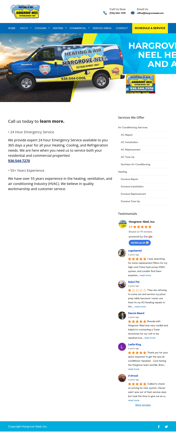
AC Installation (129, 142)
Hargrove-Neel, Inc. (142, 221)
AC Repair (127, 134)
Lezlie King (134, 344)
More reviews (143, 404)
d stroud (133, 375)
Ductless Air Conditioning (135, 164)
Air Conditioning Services (132, 127)
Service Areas (102, 28)
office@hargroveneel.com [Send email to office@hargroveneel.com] (150, 13)
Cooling (40, 28)
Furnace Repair (129, 179)
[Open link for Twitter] (166, 426)
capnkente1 (135, 250)
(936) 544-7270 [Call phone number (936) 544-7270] (117, 13)
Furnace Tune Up (130, 201)
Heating (58, 28)
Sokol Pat (133, 282)
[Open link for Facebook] (158, 426)
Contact (122, 28)
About (24, 28)
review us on (140, 242)
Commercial (78, 28)
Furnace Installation (132, 186)
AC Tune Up (127, 156)
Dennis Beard (136, 313)
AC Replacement (130, 149)
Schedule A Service (150, 28)
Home (11, 28)
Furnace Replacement (133, 193)
